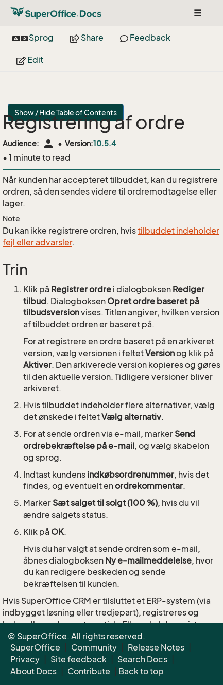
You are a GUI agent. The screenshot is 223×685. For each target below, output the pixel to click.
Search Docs (142, 659)
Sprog (33, 37)
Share (87, 37)
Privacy (25, 659)
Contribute (88, 671)
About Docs (33, 671)
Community (94, 647)
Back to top (141, 671)
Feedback (145, 37)
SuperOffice (35, 647)
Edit (29, 60)
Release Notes (156, 647)
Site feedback (78, 659)
